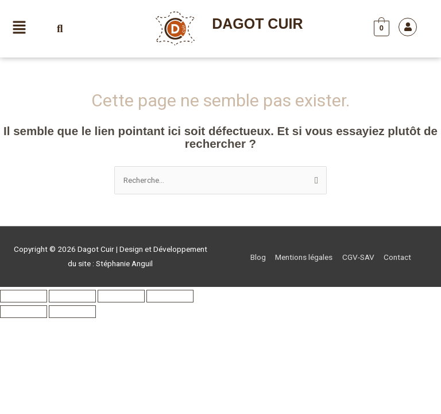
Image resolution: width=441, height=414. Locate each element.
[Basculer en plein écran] (72, 296)
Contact (397, 257)
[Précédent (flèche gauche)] (23, 311)
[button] (19, 28)
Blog (258, 257)
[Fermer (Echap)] (170, 296)
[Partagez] (121, 296)
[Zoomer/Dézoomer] (23, 296)
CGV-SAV (358, 257)
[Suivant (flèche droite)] (72, 311)
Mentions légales (303, 257)
